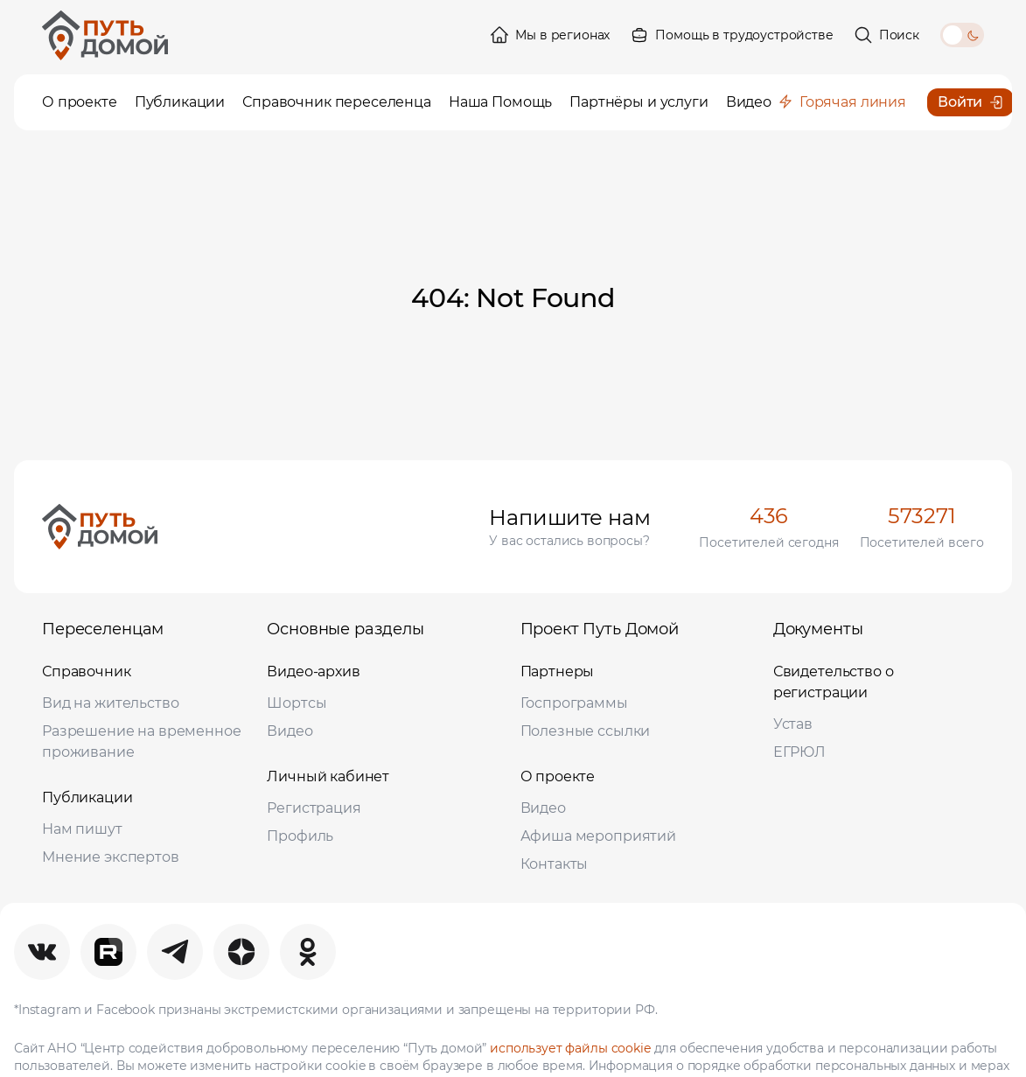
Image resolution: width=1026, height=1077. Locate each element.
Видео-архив (313, 671)
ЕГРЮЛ (799, 752)
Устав (793, 724)
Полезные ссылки (585, 731)
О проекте (558, 776)
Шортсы (296, 703)
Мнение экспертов (110, 857)
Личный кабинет (328, 776)
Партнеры (557, 671)
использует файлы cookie (570, 1048)
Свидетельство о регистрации (833, 682)
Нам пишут (82, 829)
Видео (289, 731)
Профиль (300, 836)
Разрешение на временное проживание (141, 741)
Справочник (86, 671)
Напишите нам (569, 517)
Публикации (87, 797)
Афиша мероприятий (598, 836)
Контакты (554, 864)
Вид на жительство (110, 703)
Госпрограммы (574, 703)
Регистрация (313, 808)
